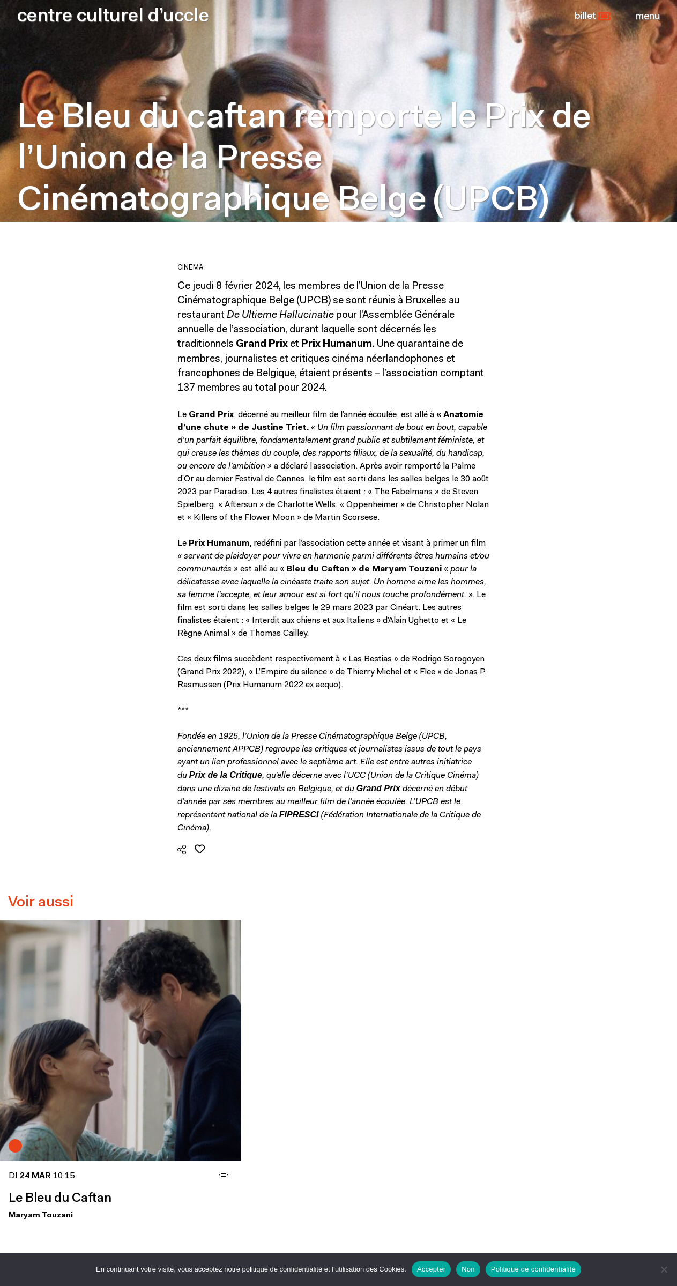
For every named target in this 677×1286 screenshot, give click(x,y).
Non (468, 1269)
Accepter (431, 1269)
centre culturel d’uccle (113, 17)
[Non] (663, 1269)
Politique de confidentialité (533, 1269)
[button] (592, 17)
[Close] (647, 16)
